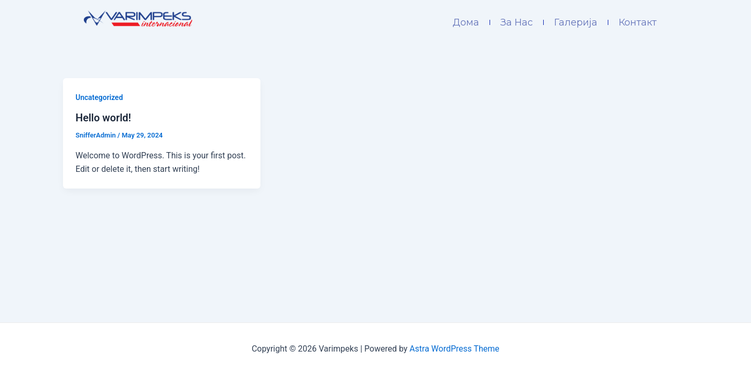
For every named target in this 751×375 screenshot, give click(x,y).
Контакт (638, 22)
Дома (466, 22)
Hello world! (103, 117)
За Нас (516, 22)
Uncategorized (99, 97)
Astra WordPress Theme (454, 349)
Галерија (575, 22)
